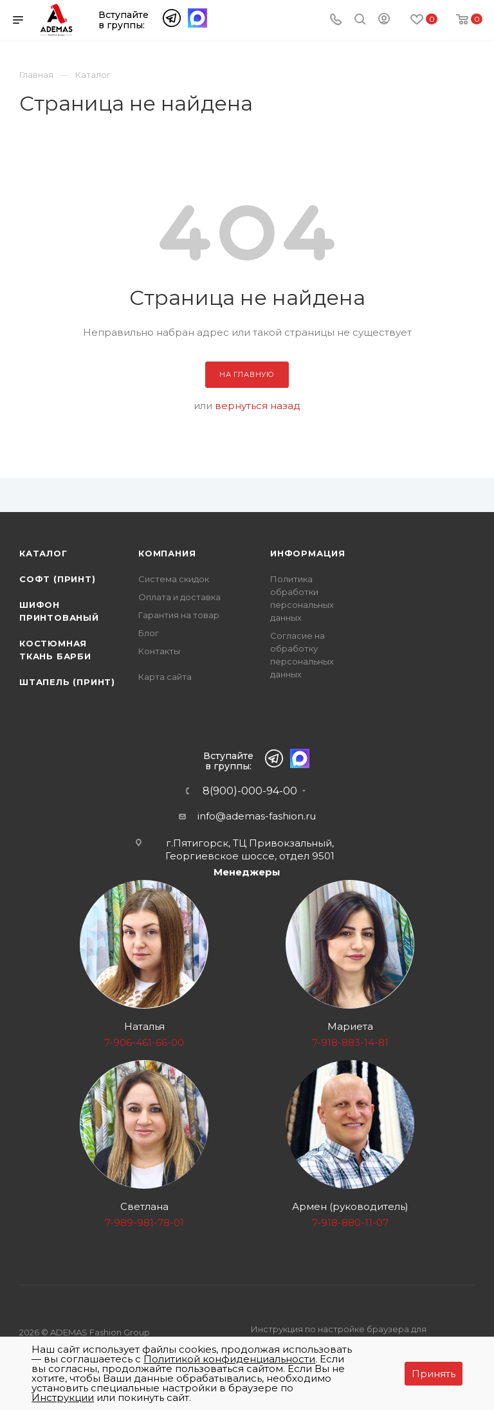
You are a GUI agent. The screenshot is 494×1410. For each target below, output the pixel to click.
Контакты (159, 651)
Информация (307, 553)
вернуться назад (257, 405)
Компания (167, 553)
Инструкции (63, 1397)
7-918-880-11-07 (350, 1222)
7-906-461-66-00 (144, 1042)
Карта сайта (165, 677)
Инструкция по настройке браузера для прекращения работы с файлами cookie (339, 1336)
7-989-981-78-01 (144, 1222)
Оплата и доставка (179, 597)
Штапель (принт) (67, 682)
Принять (433, 1374)
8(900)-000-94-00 (250, 791)
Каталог (43, 553)
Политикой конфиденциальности (229, 1359)
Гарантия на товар (178, 615)
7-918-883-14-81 (350, 1042)
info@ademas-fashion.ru (256, 816)
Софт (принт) (57, 579)
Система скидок (173, 579)
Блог (148, 633)
